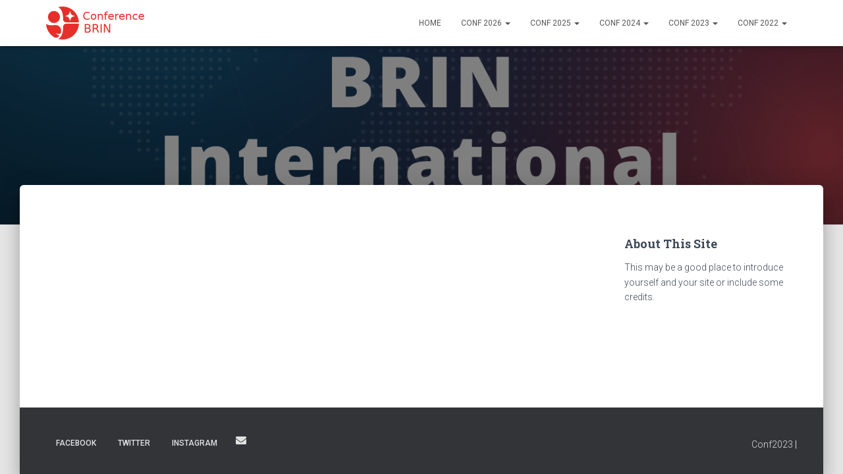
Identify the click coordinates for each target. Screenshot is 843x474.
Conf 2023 (693, 23)
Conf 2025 (555, 23)
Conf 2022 (762, 23)
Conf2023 (772, 444)
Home (430, 23)
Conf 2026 (485, 23)
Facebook (76, 443)
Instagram (194, 443)
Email (241, 440)
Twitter (134, 443)
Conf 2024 (624, 23)
